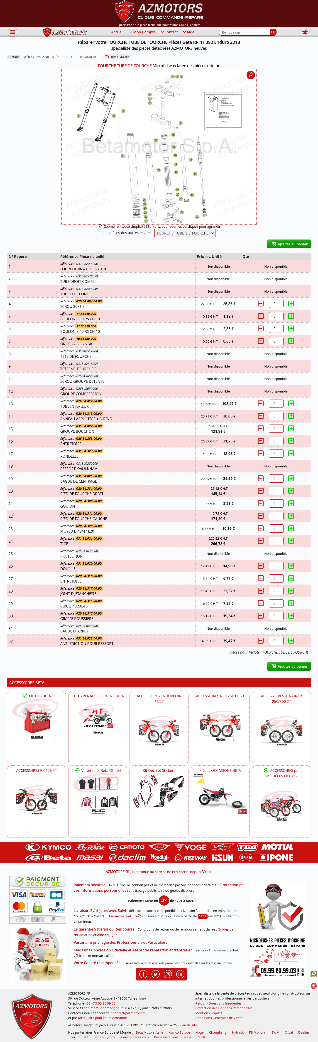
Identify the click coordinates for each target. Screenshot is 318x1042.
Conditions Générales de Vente (218, 1018)
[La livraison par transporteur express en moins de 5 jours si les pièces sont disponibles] (39, 956)
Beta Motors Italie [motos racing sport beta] (149, 1032)
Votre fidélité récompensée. (98, 962)
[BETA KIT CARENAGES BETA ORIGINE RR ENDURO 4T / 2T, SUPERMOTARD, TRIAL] (98, 719)
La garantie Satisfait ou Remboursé (104, 929)
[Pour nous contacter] (279, 959)
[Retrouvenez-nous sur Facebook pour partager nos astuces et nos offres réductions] (143, 973)
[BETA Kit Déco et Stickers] (159, 791)
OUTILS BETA (36, 696)
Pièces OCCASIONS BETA (220, 770)
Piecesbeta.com (166, 1037)
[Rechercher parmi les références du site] (244, 32)
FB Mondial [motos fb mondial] (257, 1032)
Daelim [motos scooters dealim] (303, 1032)
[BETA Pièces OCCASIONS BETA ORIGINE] (220, 793)
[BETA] (281, 806)
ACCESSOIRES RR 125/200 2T (220, 696)
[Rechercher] (273, 32)
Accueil (117, 32)
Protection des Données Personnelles (223, 1008)
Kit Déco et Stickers (159, 770)
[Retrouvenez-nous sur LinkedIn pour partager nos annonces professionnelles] (180, 973)
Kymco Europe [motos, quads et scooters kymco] (180, 1032)
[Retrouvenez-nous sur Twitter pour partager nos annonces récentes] (156, 973)
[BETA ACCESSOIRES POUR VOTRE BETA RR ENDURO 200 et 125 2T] (220, 726)
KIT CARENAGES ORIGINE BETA (98, 696)
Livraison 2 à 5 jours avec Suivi (100, 910)
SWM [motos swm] (275, 1032)
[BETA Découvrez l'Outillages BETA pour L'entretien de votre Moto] (37, 719)
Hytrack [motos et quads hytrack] (238, 1032)
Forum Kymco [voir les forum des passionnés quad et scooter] (104, 1037)
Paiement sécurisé (89, 884)
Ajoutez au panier (289, 244)
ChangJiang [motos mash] (218, 1032)
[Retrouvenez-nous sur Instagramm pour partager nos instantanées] (168, 973)
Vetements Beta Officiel (97, 770)
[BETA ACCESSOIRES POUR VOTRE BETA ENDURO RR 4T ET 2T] (159, 731)
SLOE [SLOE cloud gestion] (202, 1037)
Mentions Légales (208, 1013)
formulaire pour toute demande (102, 1018)
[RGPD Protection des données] (279, 908)
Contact (169, 32)
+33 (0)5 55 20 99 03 (100, 1003)
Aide (188, 32)
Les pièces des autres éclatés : (128, 232)
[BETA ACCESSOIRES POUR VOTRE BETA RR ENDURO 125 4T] (37, 800)
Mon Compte (142, 32)
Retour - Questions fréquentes (218, 1003)
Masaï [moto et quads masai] (188, 1037)
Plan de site (188, 1025)
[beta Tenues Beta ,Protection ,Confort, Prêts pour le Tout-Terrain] (98, 793)
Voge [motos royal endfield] (200, 1032)
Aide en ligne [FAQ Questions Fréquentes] (107, 935)
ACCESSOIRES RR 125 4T (36, 770)
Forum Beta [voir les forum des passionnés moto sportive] (79, 1037)
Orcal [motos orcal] (289, 1032)
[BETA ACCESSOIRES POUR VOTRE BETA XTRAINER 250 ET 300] (281, 731)
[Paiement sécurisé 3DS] (39, 901)
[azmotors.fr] (65, 32)
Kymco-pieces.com (134, 1037)
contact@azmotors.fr (129, 1013)
